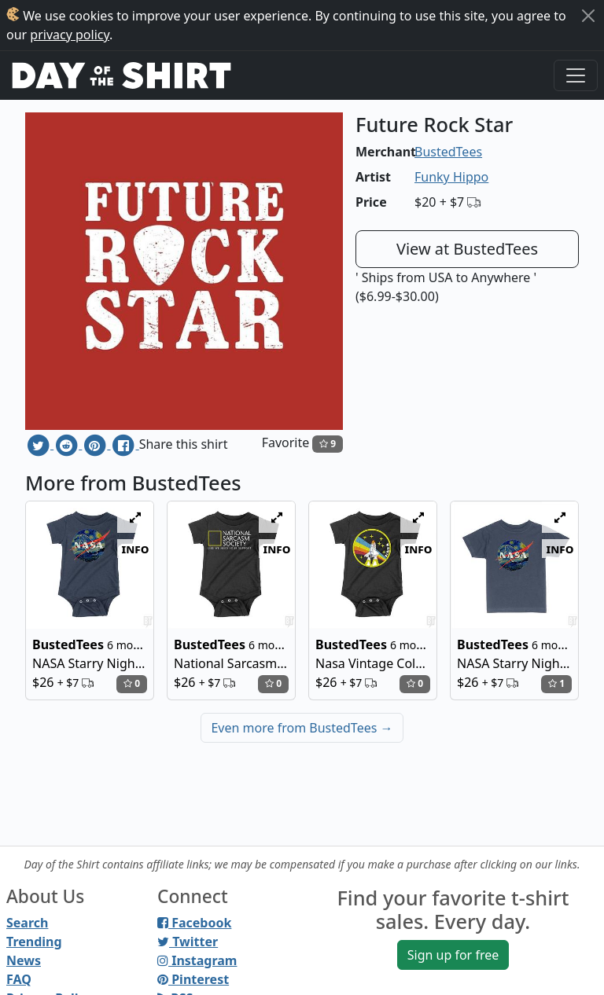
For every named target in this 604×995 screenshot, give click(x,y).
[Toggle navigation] (576, 75)
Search (27, 922)
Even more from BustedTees (301, 727)
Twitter (187, 941)
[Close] (588, 15)
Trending (34, 941)
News (23, 960)
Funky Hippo (451, 176)
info (135, 548)
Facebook (194, 922)
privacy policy (69, 34)
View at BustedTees (467, 248)
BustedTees (448, 151)
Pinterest (193, 979)
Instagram (197, 960)
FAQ (18, 979)
